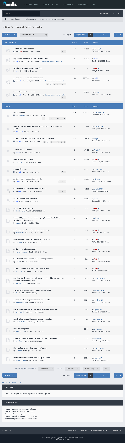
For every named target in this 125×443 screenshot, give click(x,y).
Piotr (20, 52)
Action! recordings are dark (24, 249)
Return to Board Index (13, 382)
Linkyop (18, 283)
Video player (67, 4)
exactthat (97, 319)
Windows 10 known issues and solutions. (30, 189)
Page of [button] (81, 35)
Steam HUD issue (20, 169)
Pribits (96, 150)
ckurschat (19, 233)
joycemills (97, 310)
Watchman (20, 131)
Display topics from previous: (34, 369)
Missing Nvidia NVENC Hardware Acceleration (31, 239)
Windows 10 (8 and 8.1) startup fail (27, 68)
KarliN (18, 261)
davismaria (98, 127)
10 (54, 142)
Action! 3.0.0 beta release (23, 48)
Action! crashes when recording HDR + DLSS (31, 268)
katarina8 (97, 358)
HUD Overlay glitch (21, 329)
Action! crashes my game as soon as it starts (31, 300)
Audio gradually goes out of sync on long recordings (35, 338)
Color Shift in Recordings (23, 208)
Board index (83, 4)
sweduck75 (98, 189)
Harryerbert (98, 290)
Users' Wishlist (19, 112)
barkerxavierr (21, 360)
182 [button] (116, 35)
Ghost (18, 182)
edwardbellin (20, 322)
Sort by (68, 369)
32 (61, 118)
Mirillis (44, 438)
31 (58, 118)
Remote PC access (50, 4)
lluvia (18, 152)
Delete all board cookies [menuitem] (99, 431)
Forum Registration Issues (24, 92)
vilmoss (96, 218)
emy (95, 139)
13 (65, 142)
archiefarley (98, 112)
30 (54, 118)
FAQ (94, 4)
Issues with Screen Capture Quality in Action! (32, 358)
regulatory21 (98, 300)
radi (17, 61)
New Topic (10, 35)
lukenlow (97, 179)
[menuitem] (116, 13)
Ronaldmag (98, 169)
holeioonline (98, 348)
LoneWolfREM (21, 302)
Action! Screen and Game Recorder (53, 19)
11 (58, 142)
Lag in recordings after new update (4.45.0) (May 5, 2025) (36, 309)
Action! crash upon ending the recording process (33, 138)
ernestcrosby (98, 329)
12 (61, 142)
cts (17, 293)
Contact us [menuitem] (72, 431)
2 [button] (94, 35)
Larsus (18, 223)
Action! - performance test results (27, 179)
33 (65, 118)
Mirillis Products (30, 19)
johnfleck (19, 341)
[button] (120, 35)
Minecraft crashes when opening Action (30, 348)
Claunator (21, 115)
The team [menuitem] (83, 431)
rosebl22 (19, 271)
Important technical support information (30, 58)
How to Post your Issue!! (23, 159)
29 (51, 118)
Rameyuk (19, 242)
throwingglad (98, 278)
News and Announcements (52, 61)
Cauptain (19, 162)
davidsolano (20, 211)
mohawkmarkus (22, 252)
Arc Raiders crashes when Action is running (31, 230)
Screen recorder (31, 4)
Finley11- (97, 92)
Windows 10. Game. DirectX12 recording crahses (33, 259)
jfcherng (97, 49)
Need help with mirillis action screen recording (32, 319)
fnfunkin (97, 339)
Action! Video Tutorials (22, 150)
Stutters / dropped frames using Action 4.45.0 (32, 290)
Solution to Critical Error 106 (25, 198)
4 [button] (103, 35)
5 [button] (107, 35)
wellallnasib (20, 312)
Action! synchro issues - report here (28, 78)
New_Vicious (20, 331)
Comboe (19, 351)
